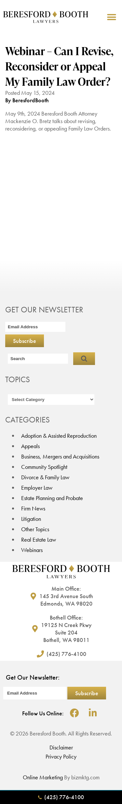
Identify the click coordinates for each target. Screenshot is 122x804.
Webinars (32, 550)
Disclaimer (61, 747)
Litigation (31, 518)
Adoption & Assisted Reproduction (59, 435)
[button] (111, 17)
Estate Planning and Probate (52, 498)
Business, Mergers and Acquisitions (60, 456)
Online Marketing (43, 777)
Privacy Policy (61, 756)
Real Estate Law (38, 539)
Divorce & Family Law (45, 477)
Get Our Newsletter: (33, 677)
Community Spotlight (44, 467)
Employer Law (36, 487)
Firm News (33, 508)
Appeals (30, 446)
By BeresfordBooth (27, 100)
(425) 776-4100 (61, 797)
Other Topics (35, 529)
